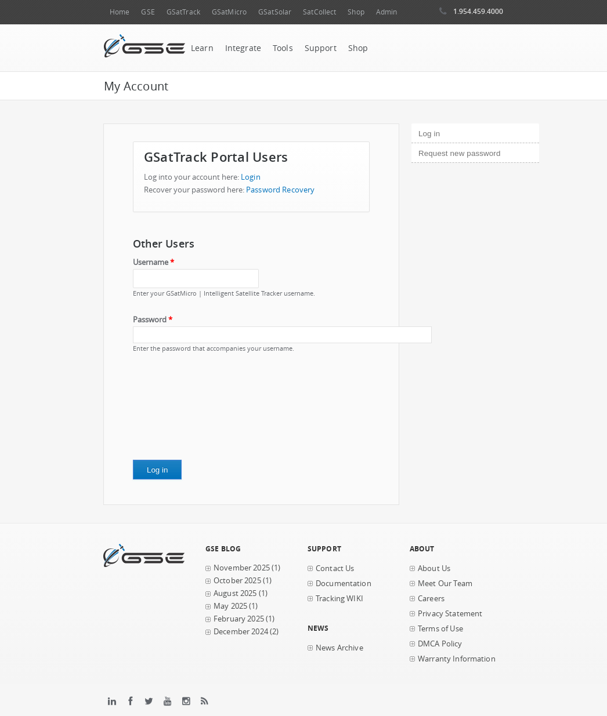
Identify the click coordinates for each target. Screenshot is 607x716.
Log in (448, 132)
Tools (283, 48)
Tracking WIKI (339, 599)
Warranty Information (457, 659)
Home (119, 12)
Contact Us (335, 568)
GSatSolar (274, 12)
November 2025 (242, 568)
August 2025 (235, 593)
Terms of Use (440, 629)
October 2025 (237, 581)
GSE (147, 12)
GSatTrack (183, 12)
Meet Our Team (445, 583)
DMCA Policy (440, 644)
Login (251, 177)
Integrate (243, 48)
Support (321, 48)
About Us (434, 568)
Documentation (343, 583)
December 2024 (241, 632)
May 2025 (230, 606)
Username (153, 262)
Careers (431, 599)
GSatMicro (229, 12)
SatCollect (319, 12)
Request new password (459, 153)
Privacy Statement (450, 614)
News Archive (339, 648)
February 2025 (239, 619)
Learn (202, 48)
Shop (356, 12)
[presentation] (180, 410)
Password (152, 320)
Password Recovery (280, 190)
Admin (387, 12)
